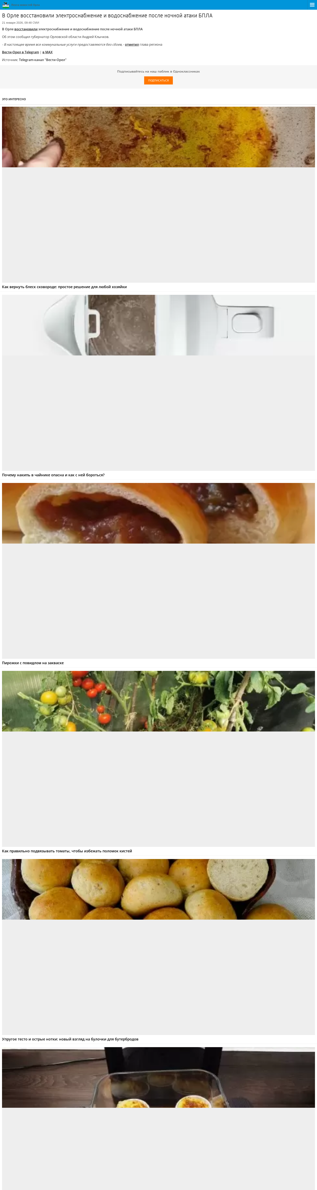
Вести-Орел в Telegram (20, 52)
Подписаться (158, 80)
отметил (132, 44)
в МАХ (47, 52)
